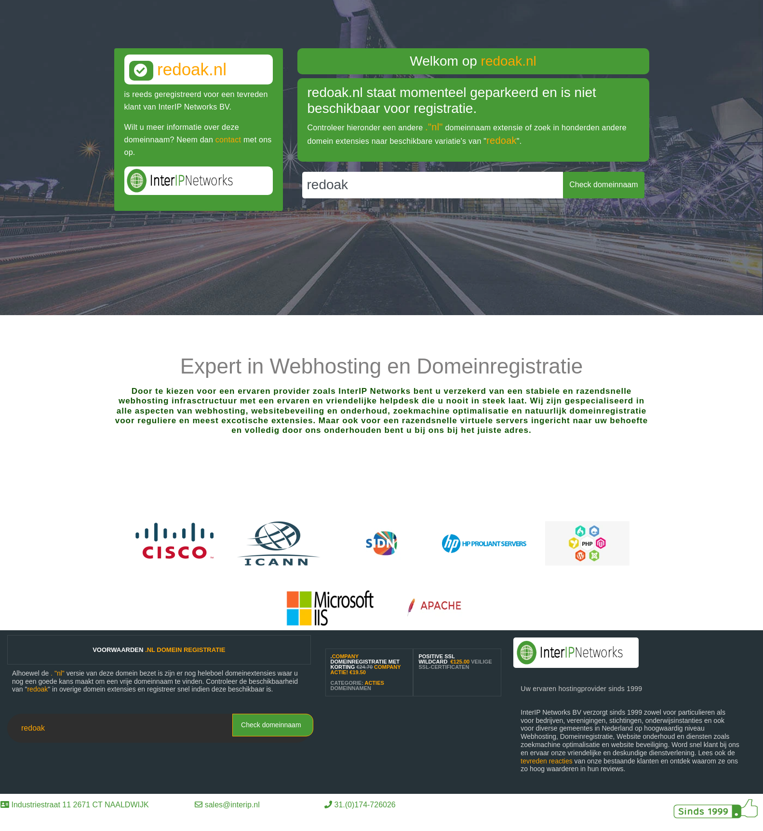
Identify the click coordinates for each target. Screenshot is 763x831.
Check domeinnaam (271, 725)
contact (228, 140)
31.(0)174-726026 (365, 805)
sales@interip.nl (232, 805)
